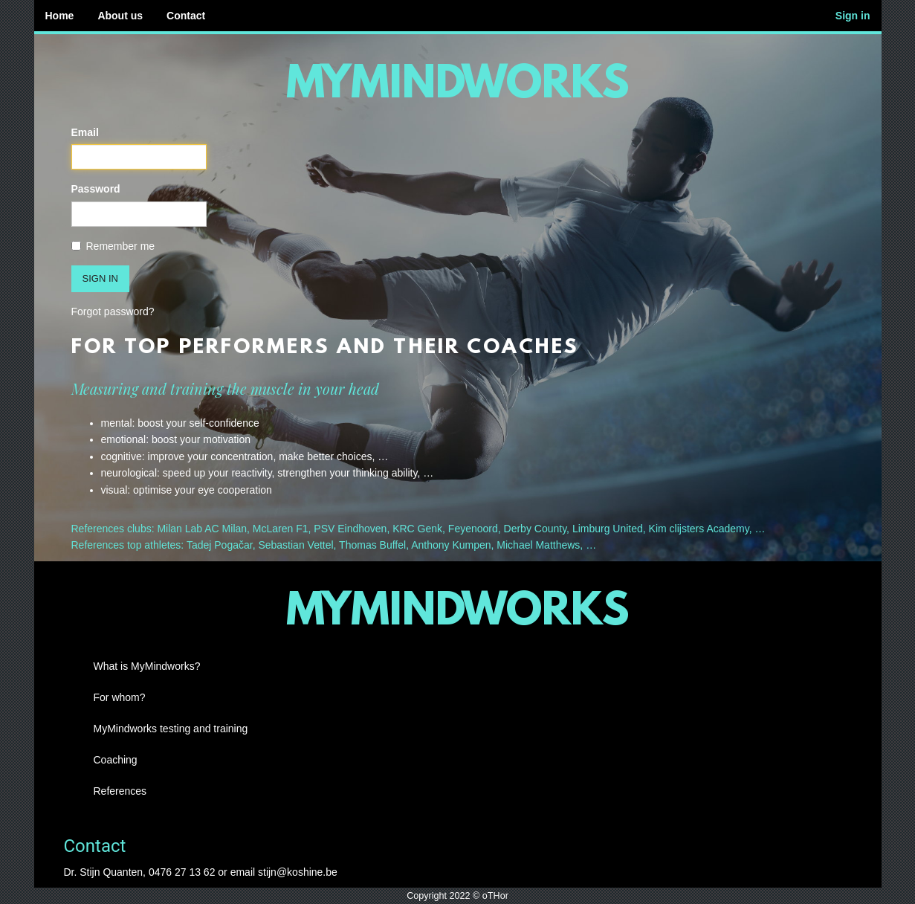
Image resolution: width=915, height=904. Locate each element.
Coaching (116, 760)
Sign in (852, 16)
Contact (185, 16)
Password (95, 189)
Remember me (113, 246)
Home (59, 16)
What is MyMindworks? (147, 666)
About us (120, 16)
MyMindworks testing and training (171, 728)
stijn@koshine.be (297, 872)
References (120, 791)
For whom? (120, 697)
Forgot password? (113, 311)
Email (85, 132)
